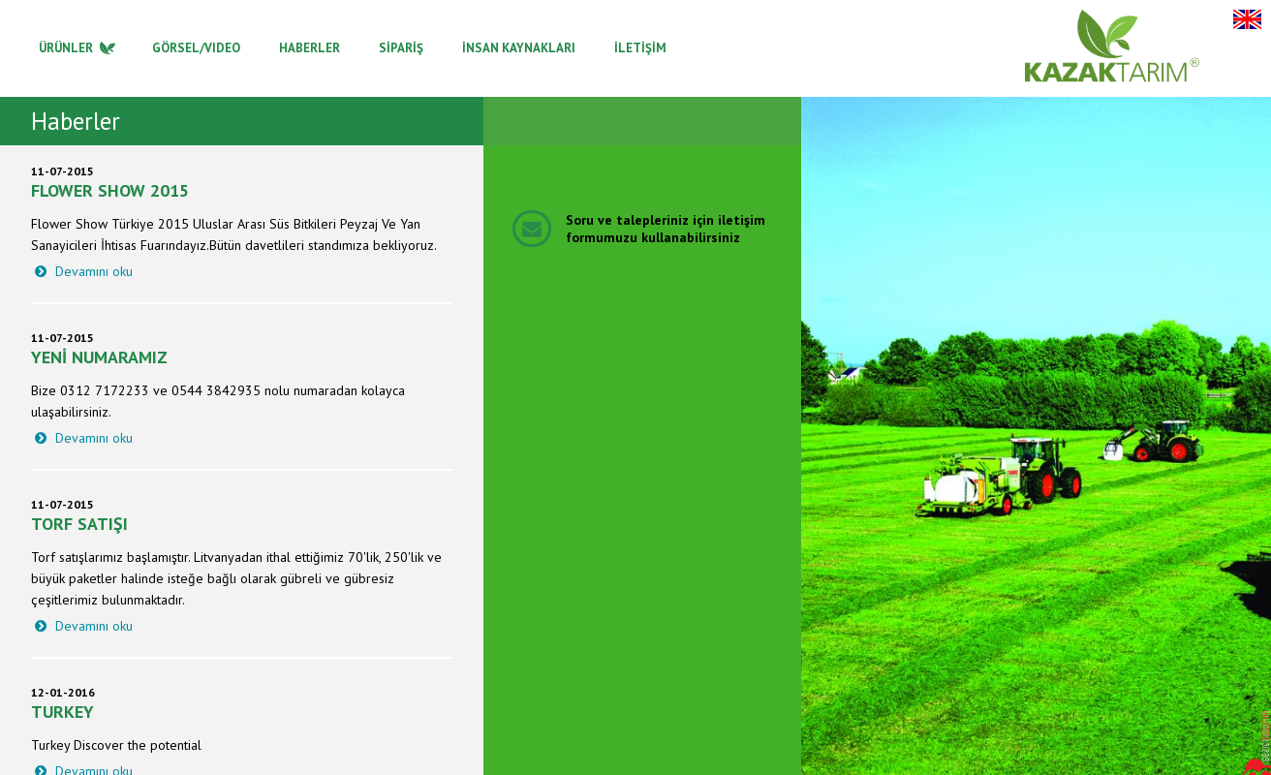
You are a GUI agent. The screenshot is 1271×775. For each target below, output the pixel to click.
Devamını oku (82, 271)
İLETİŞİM (640, 48)
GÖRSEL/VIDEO (196, 48)
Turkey (62, 711)
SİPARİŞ (401, 48)
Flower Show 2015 (110, 190)
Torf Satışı (79, 523)
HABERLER (309, 48)
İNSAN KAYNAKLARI (518, 48)
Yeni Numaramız (99, 357)
